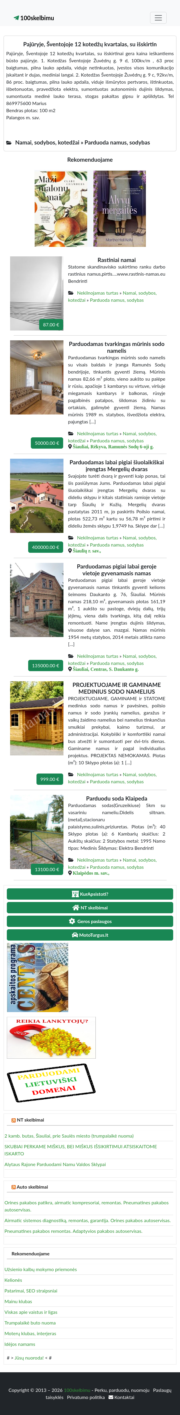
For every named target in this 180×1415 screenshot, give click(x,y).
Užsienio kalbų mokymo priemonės (40, 1269)
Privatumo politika (86, 1397)
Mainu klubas (18, 1301)
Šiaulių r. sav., (87, 550)
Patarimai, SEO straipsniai (30, 1290)
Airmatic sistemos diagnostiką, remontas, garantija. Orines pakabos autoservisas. (87, 1220)
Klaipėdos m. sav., (91, 873)
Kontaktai (121, 1397)
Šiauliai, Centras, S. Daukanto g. (106, 669)
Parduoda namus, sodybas (117, 300)
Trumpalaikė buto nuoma (30, 1322)
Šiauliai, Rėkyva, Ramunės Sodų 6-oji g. (113, 446)
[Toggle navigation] (158, 18)
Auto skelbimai (32, 1187)
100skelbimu (34, 17)
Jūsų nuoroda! (29, 1357)
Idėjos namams (19, 1344)
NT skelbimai (30, 1119)
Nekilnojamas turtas (97, 293)
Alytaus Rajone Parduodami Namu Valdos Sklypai (55, 1164)
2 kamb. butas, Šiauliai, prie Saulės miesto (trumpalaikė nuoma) (69, 1135)
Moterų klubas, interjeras (30, 1333)
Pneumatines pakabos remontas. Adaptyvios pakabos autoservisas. (73, 1231)
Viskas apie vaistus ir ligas (30, 1312)
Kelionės (13, 1280)
